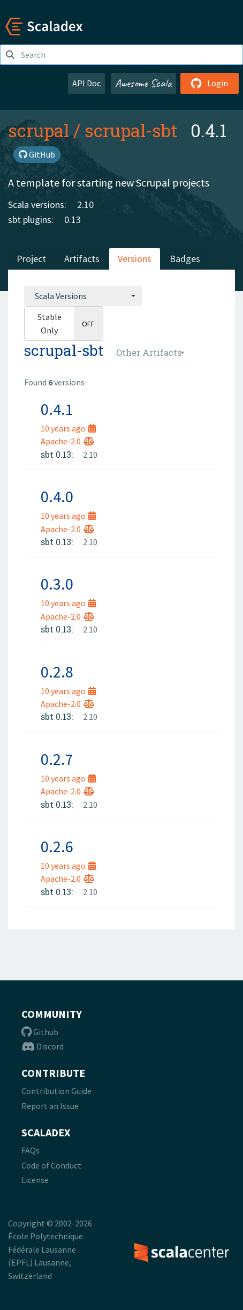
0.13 (72, 219)
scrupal (38, 130)
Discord (42, 1046)
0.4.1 (57, 409)
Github (39, 1031)
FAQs (30, 1150)
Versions (134, 258)
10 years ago (68, 428)
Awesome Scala (143, 83)
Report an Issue (50, 1105)
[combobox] (83, 296)
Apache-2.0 (67, 441)
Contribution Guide (56, 1090)
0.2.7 (57, 759)
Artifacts (82, 258)
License (35, 1179)
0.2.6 (57, 846)
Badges (185, 258)
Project (31, 258)
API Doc (86, 83)
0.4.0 (57, 496)
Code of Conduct (51, 1165)
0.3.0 (57, 584)
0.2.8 (57, 671)
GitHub (37, 154)
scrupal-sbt (131, 130)
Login (209, 83)
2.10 (85, 204)
